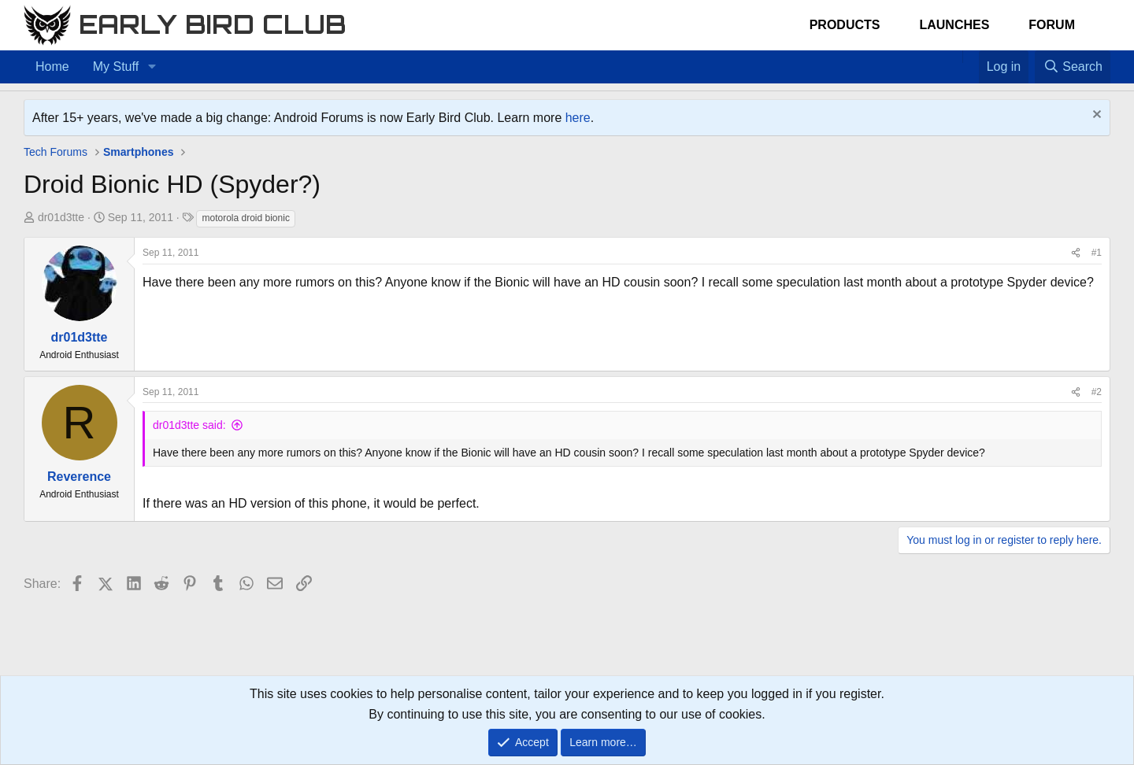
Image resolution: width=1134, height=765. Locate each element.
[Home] (954, 56)
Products (845, 24)
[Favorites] (970, 56)
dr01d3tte (61, 217)
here (578, 117)
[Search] (1072, 66)
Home (52, 66)
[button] (151, 66)
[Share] (1075, 253)
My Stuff (116, 66)
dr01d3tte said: (189, 425)
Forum (1051, 24)
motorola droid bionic (245, 218)
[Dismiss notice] (1095, 116)
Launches (954, 24)
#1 (1096, 252)
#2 (1096, 391)
